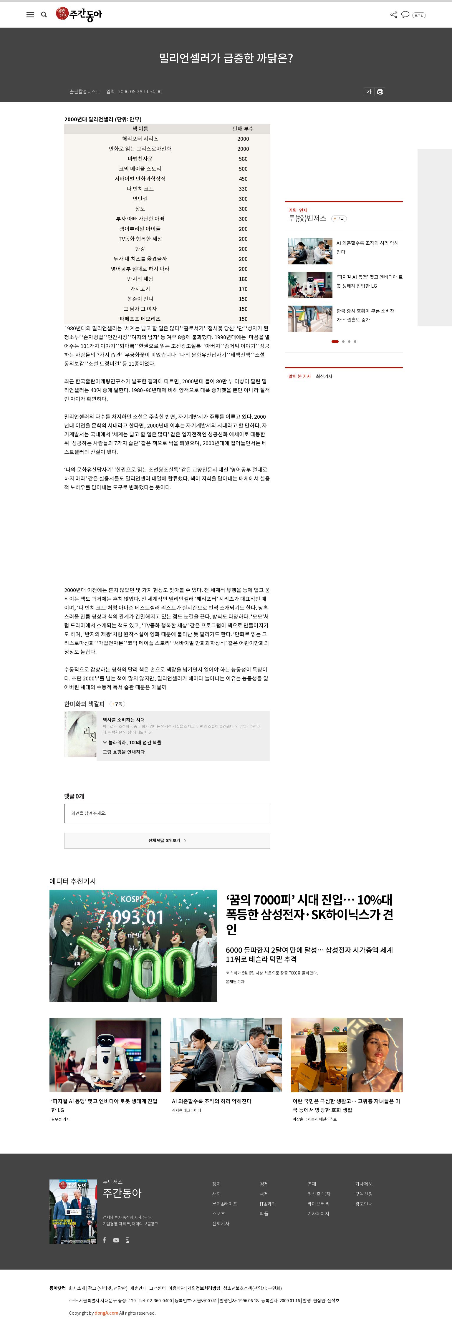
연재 (311, 1184)
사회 (216, 1194)
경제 (264, 1184)
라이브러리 (318, 1204)
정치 (216, 1184)
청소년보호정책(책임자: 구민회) (252, 1288)
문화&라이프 (224, 1204)
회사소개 (77, 1288)
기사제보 (364, 1184)
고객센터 (157, 1288)
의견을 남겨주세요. (88, 813)
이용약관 (176, 1288)
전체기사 (221, 1224)
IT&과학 (268, 1204)
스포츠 (218, 1214)
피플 (264, 1214)
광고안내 (364, 1204)
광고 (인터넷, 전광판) (108, 1288)
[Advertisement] (152, 537)
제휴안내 (138, 1288)
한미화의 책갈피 (84, 704)
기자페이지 (318, 1214)
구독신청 (364, 1194)
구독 (118, 704)
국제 (264, 1194)
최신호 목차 (319, 1194)
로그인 (419, 15)
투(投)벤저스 (307, 218)
